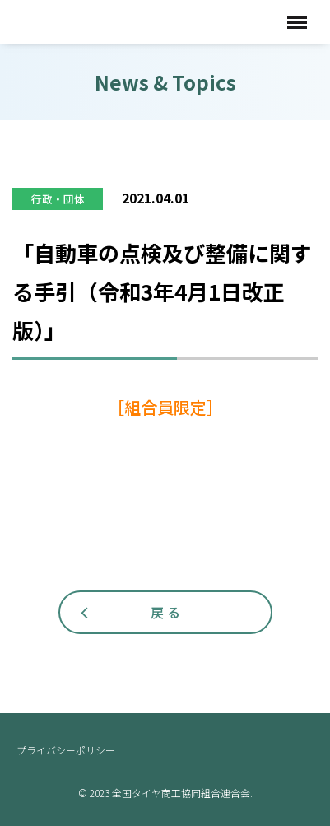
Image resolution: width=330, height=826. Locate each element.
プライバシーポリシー (65, 750)
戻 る (165, 612)
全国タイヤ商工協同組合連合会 (123, 21)
